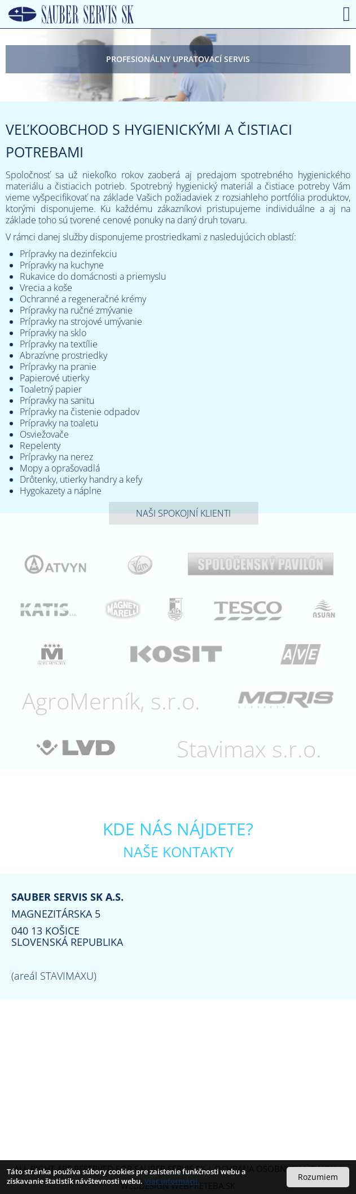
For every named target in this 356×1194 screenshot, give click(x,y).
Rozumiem (318, 1176)
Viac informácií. (172, 1181)
